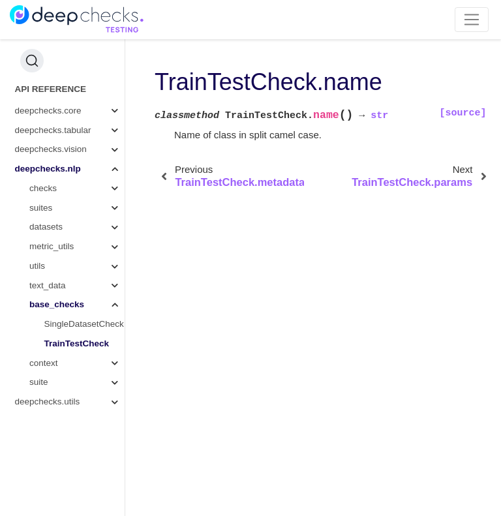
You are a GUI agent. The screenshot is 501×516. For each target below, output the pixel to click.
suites (40, 208)
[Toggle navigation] (472, 19)
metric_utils (51, 246)
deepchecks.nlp (48, 169)
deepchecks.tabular (53, 130)
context (43, 363)
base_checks (56, 304)
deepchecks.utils (47, 401)
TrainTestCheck (77, 343)
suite (38, 382)
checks (43, 188)
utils (37, 266)
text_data (47, 285)
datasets (46, 227)
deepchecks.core (48, 110)
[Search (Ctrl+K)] (32, 60)
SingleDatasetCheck (84, 324)
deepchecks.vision (51, 149)
